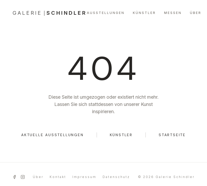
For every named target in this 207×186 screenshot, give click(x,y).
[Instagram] (23, 177)
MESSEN (173, 13)
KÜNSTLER (144, 13)
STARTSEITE (172, 135)
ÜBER (195, 13)
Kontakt (58, 177)
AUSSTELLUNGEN (106, 13)
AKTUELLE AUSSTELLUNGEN (52, 135)
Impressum (84, 177)
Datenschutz (116, 177)
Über (38, 177)
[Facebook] (14, 177)
